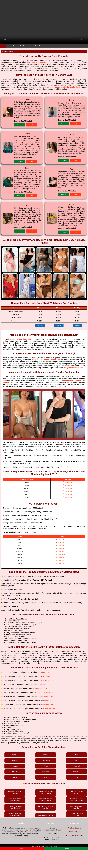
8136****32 (49, 700)
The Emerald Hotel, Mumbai (76, 807)
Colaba (14, 760)
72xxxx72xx (67, 488)
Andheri (14, 755)
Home (3, 46)
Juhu (76, 755)
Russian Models (12, 46)
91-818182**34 (48, 692)
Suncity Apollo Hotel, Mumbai (15, 792)
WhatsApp (20, 125)
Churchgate (46, 760)
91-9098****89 (41, 688)
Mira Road (45, 771)
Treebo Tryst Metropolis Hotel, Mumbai (15, 807)
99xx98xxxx (67, 494)
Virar (45, 777)
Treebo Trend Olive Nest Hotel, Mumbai (76, 800)
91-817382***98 (48, 676)
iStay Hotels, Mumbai (45, 815)
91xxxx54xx (60, 551)
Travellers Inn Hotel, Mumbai (76, 814)
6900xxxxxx (67, 482)
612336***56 (48, 704)
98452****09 (45, 672)
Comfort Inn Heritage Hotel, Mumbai (15, 814)
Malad (46, 766)
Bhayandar (76, 771)
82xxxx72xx (67, 497)
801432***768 (47, 696)
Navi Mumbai (39, 46)
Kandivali (76, 766)
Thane (31, 46)
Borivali (14, 771)
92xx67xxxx (67, 491)
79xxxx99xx (60, 560)
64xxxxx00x (60, 554)
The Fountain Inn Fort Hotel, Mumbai (45, 792)
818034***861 (50, 709)
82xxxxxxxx (67, 485)
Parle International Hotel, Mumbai (15, 800)
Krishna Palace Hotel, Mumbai (45, 807)
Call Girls (23, 46)
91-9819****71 (43, 684)
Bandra (45, 755)
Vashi (77, 777)
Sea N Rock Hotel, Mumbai (76, 792)
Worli (76, 760)
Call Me (22, 848)
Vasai (15, 777)
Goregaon (14, 766)
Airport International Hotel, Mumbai (45, 800)
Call (32, 125)
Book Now (40, 325)
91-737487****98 (47, 680)
